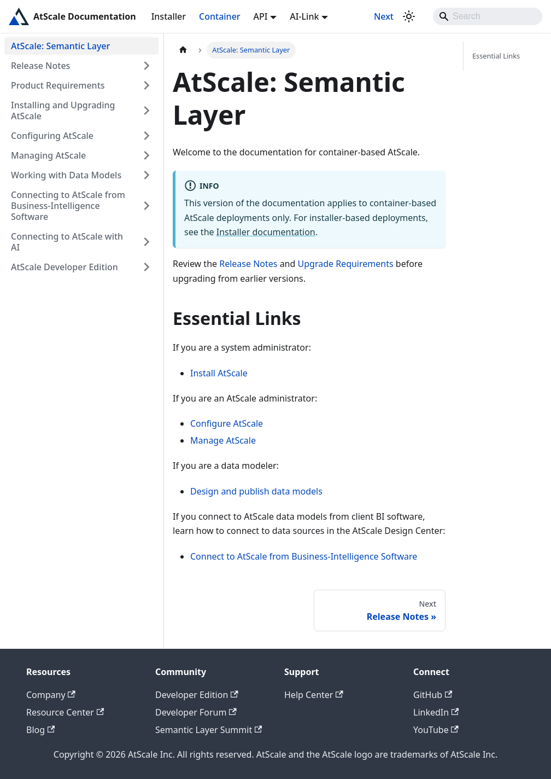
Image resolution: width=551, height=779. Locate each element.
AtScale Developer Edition (64, 267)
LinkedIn (436, 712)
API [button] (261, 16)
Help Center (313, 695)
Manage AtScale (223, 440)
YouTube (436, 730)
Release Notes (40, 66)
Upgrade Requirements (346, 264)
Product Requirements (58, 85)
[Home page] (183, 50)
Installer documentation (265, 232)
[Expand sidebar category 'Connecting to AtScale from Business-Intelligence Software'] (146, 205)
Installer (168, 16)
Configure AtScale (226, 423)
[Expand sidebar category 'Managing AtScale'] (146, 155)
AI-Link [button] (304, 16)
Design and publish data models (256, 491)
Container (220, 16)
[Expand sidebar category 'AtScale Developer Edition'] (146, 267)
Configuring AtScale (52, 136)
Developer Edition (196, 695)
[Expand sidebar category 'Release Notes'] (146, 65)
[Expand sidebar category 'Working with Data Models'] (146, 175)
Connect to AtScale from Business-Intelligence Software (303, 556)
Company (50, 695)
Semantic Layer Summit (208, 730)
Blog (40, 730)
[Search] (487, 16)
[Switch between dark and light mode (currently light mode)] (409, 16)
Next (384, 16)
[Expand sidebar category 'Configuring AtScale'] (146, 135)
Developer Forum (196, 712)
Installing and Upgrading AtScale (63, 110)
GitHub (432, 695)
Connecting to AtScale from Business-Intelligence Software (68, 206)
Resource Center (65, 712)
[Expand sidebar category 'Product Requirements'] (146, 85)
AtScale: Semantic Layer (60, 46)
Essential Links (496, 56)
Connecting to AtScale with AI (67, 241)
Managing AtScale (48, 155)
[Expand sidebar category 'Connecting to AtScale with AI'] (146, 242)
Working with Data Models (66, 175)
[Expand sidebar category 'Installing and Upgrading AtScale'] (146, 110)
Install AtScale (219, 373)
